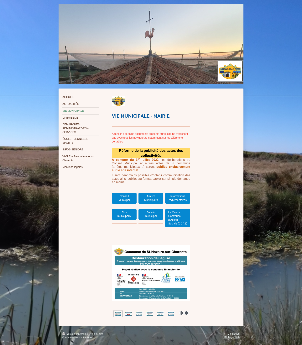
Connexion (234, 333)
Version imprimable (75, 333)
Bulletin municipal (151, 214)
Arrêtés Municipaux (151, 198)
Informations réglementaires (178, 198)
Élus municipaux (124, 214)
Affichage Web (231, 337)
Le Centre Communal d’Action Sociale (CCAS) (177, 218)
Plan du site (96, 333)
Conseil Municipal (124, 198)
